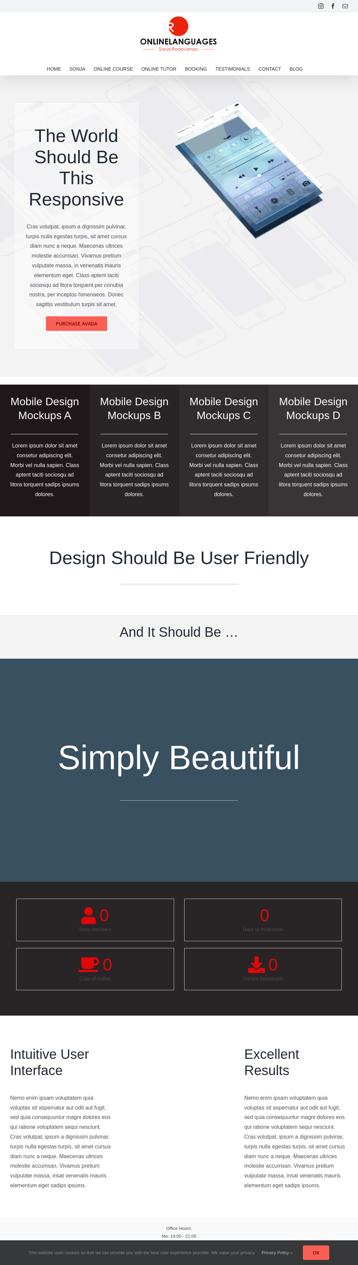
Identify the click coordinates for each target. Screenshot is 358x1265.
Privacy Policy (277, 1252)
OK (316, 1252)
